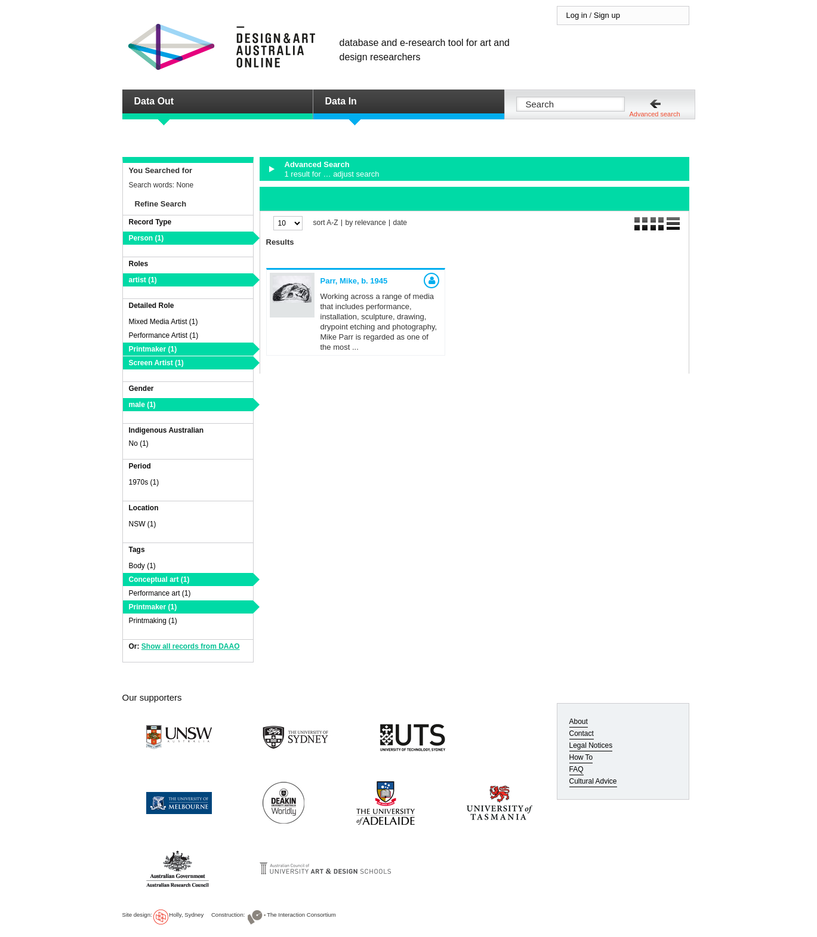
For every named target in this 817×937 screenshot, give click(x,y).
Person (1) (146, 238)
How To (581, 757)
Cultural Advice (593, 781)
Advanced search (655, 114)
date (400, 223)
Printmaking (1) (153, 621)
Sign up (607, 15)
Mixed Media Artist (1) (163, 322)
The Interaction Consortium (301, 914)
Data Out (154, 101)
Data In (341, 101)
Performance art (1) (160, 593)
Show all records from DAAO (190, 646)
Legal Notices (591, 745)
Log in (576, 15)
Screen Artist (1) (156, 363)
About (578, 721)
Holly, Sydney (186, 914)
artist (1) (143, 280)
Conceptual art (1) (159, 579)
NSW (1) (142, 524)
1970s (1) (144, 482)
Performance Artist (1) (164, 335)
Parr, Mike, (354, 280)
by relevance (366, 223)
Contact (581, 733)
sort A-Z (325, 223)
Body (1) (142, 566)
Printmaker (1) (153, 349)
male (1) (142, 404)
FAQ (576, 769)
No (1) (139, 443)
